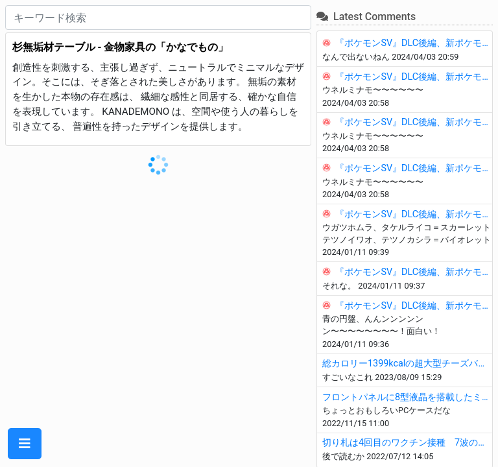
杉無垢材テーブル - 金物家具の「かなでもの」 (120, 47)
